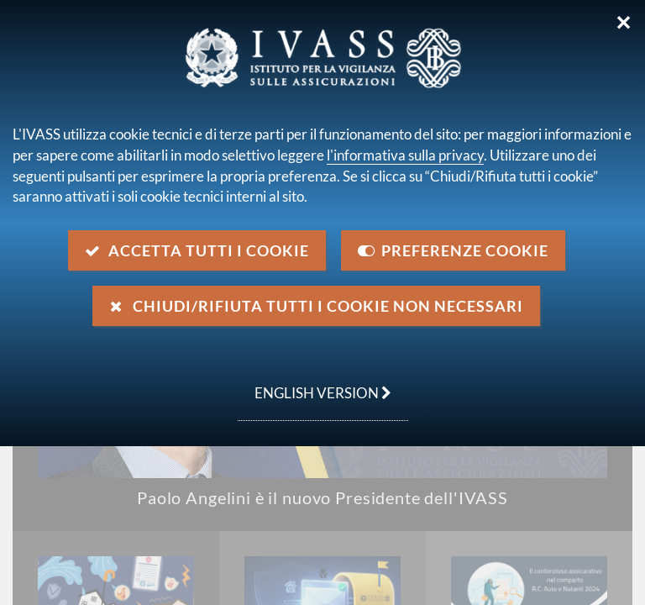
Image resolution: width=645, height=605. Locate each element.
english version (314, 384)
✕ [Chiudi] (623, 23)
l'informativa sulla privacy (405, 155)
